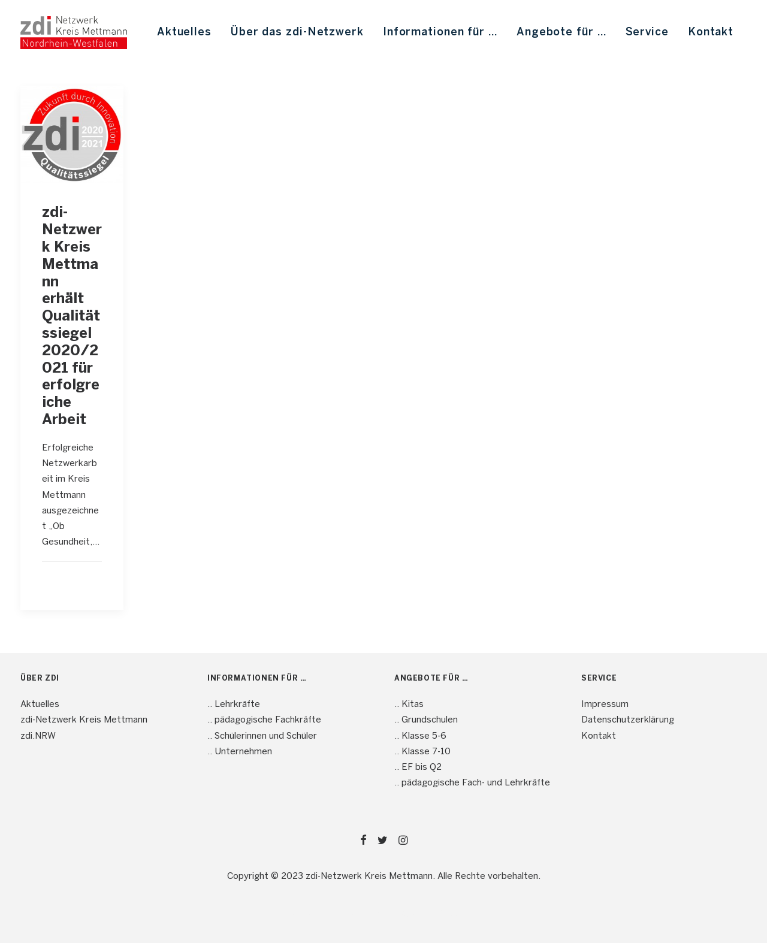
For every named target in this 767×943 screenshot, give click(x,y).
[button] (71, 134)
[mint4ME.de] (73, 32)
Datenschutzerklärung (627, 720)
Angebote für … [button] (561, 33)
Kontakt (710, 33)
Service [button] (647, 33)
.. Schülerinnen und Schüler (262, 736)
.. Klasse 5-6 (420, 736)
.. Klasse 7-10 (422, 752)
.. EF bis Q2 (418, 767)
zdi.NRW (38, 736)
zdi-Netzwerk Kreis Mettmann (83, 720)
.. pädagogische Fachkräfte (264, 720)
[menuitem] (184, 32)
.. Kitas (409, 704)
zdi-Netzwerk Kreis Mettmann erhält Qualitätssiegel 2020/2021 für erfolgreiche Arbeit (72, 316)
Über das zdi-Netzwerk (297, 33)
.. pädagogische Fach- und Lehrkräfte (472, 783)
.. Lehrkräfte (233, 704)
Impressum (605, 704)
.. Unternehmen (239, 752)
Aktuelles (184, 33)
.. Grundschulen (426, 720)
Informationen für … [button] (440, 33)
